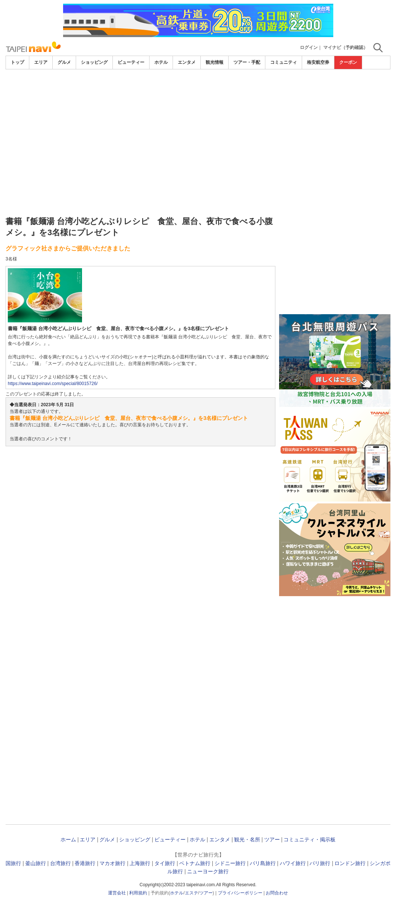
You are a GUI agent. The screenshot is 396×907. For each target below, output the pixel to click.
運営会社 (117, 893)
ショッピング (94, 62)
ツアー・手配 (246, 62)
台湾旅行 (60, 863)
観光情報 (214, 62)
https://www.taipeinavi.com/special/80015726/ (53, 383)
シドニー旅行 (230, 863)
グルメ (64, 62)
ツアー (272, 839)
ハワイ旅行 (293, 863)
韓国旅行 (10, 863)
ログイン (309, 47)
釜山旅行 (35, 863)
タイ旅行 (164, 863)
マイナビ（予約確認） (345, 47)
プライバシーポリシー (240, 893)
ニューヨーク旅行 (208, 871)
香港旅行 (85, 863)
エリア (41, 62)
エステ (191, 893)
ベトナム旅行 (194, 863)
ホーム (68, 839)
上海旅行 (140, 863)
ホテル (161, 62)
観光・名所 (247, 839)
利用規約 (138, 893)
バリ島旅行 (263, 863)
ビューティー (131, 62)
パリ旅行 (320, 863)
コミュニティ (283, 62)
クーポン (348, 62)
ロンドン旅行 (350, 863)
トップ (17, 62)
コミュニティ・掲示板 (310, 839)
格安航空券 (318, 62)
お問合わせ (277, 893)
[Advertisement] (198, 125)
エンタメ (187, 62)
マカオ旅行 (112, 863)
